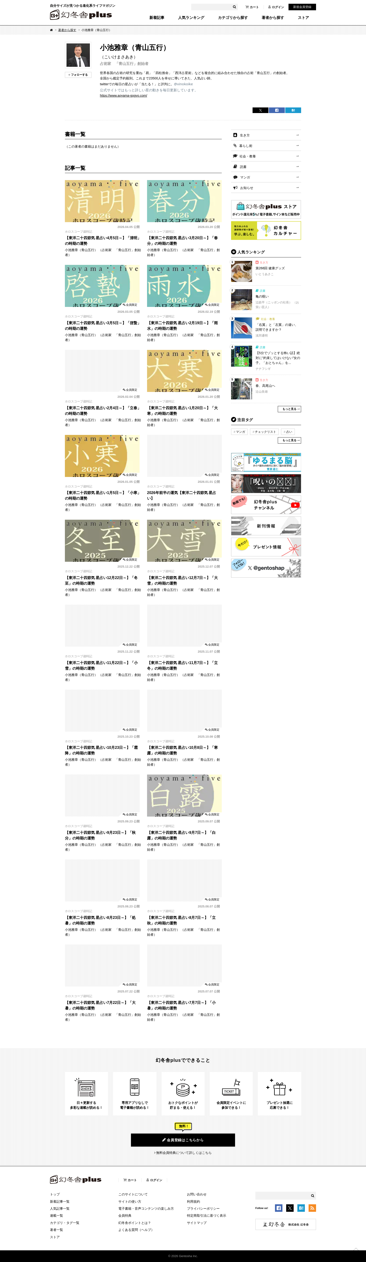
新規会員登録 (302, 7)
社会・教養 (247, 156)
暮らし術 (245, 146)
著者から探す (273, 18)
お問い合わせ (197, 1194)
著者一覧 (56, 1230)
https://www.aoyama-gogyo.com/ (123, 95)
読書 (243, 167)
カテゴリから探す (233, 18)
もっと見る (289, 409)
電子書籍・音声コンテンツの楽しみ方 (146, 1208)
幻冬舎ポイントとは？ (134, 1223)
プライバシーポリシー (203, 1208)
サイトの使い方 (129, 1201)
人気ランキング (191, 18)
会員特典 (124, 1215)
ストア (303, 18)
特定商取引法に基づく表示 (206, 1215)
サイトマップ (197, 1223)
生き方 (245, 135)
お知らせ (246, 188)
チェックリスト (265, 432)
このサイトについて (133, 1194)
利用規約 (193, 1201)
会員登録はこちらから (183, 1140)
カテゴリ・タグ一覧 (64, 1223)
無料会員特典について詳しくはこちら (184, 1153)
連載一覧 (56, 1215)
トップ (55, 1194)
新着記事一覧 (60, 1201)
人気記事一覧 (60, 1208)
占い (289, 432)
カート (252, 7)
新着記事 (156, 18)
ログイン (276, 7)
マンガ (245, 177)
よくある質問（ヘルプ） (136, 1230)
